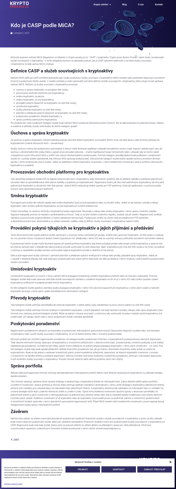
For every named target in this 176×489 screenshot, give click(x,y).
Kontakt (159, 4)
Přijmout (83, 469)
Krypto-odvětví (102, 4)
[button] (170, 462)
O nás (141, 4)
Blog (124, 4)
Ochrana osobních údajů (13, 484)
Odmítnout (119, 469)
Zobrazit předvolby (154, 469)
